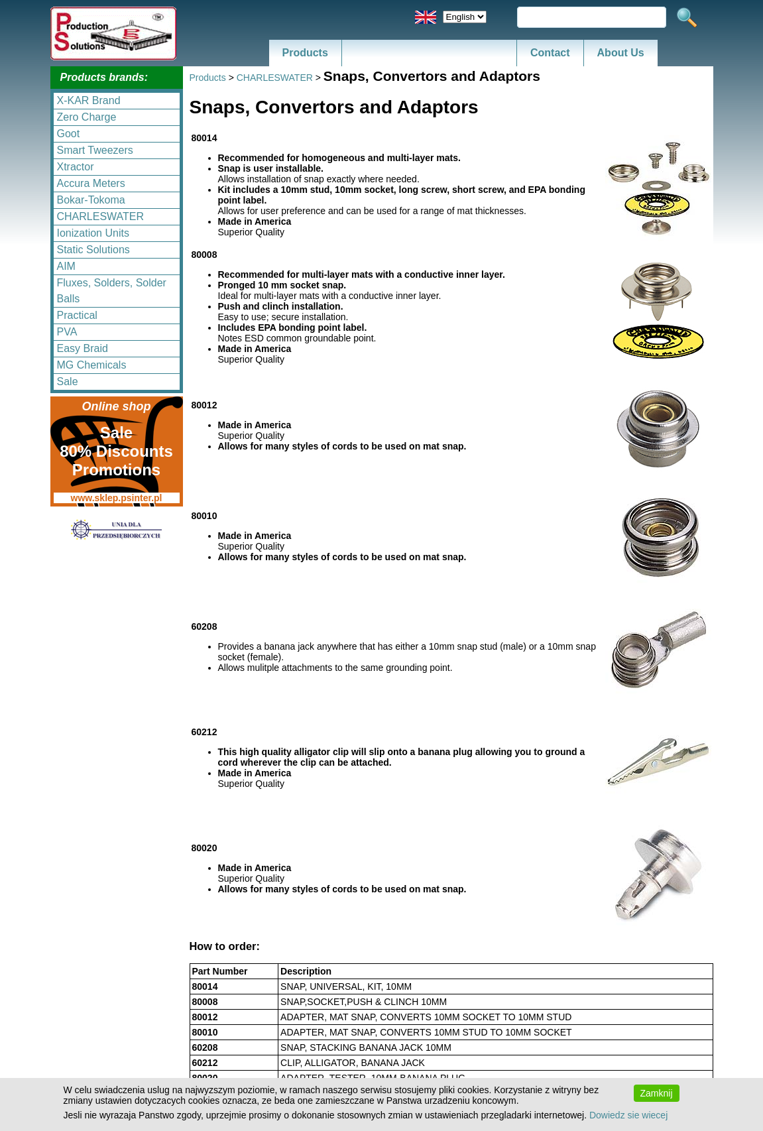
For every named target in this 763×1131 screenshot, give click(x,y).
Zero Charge (87, 117)
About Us (620, 52)
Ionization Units (93, 233)
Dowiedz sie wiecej (628, 1115)
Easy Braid (82, 348)
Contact (550, 52)
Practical (77, 315)
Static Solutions (93, 249)
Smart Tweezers (95, 150)
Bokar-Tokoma (91, 200)
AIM (66, 266)
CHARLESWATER (101, 216)
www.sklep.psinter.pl (116, 498)
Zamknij (656, 1093)
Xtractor (75, 166)
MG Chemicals (92, 365)
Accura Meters (91, 183)
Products (305, 52)
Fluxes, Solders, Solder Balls (111, 290)
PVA (67, 331)
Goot (68, 133)
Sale (67, 381)
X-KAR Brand (89, 100)
